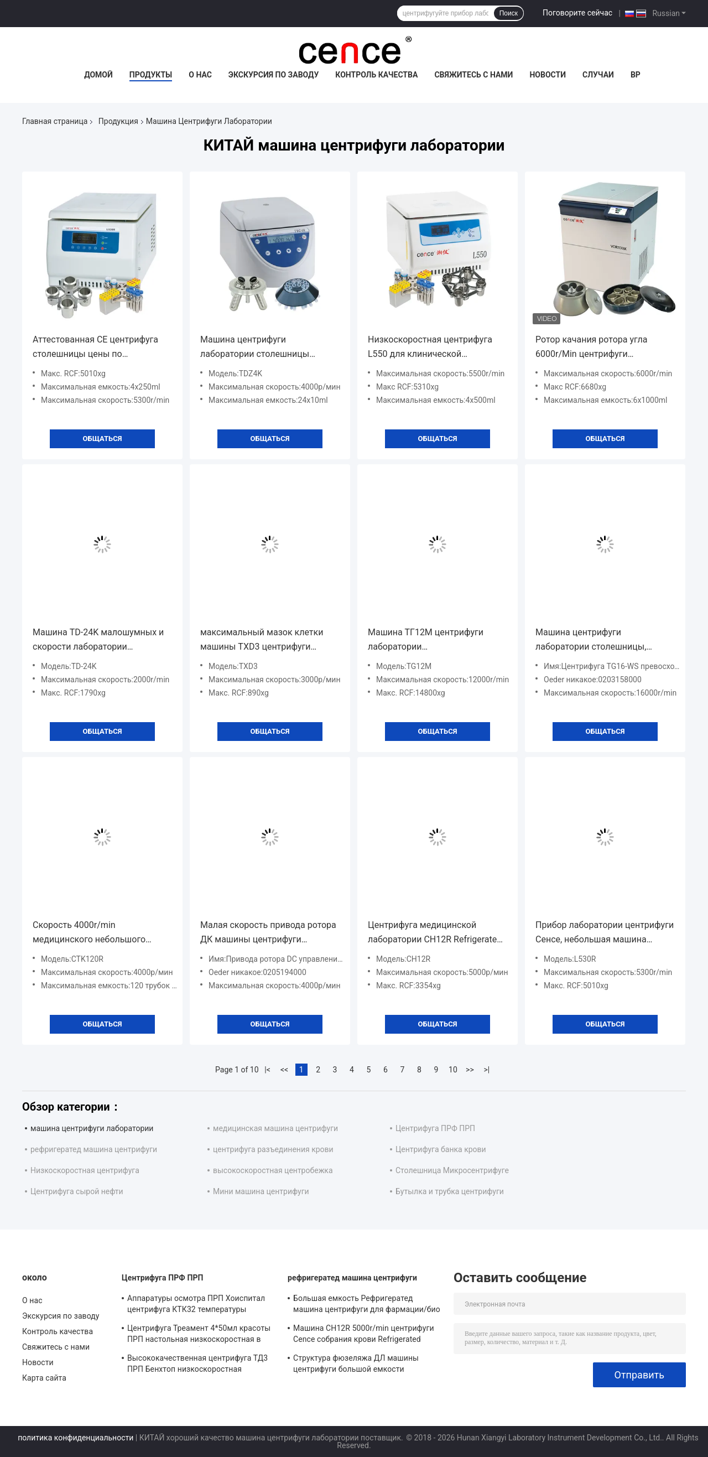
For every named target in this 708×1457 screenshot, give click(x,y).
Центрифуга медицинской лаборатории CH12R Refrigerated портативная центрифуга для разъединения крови (435, 933)
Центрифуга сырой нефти (76, 1191)
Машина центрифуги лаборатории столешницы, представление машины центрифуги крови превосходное (603, 640)
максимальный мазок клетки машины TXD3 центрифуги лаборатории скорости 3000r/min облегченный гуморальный (269, 640)
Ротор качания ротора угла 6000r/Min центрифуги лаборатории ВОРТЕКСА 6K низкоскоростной (592, 347)
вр (636, 74)
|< (267, 1069)
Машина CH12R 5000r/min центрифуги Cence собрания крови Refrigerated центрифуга (363, 1335)
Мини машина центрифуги (261, 1191)
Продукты (151, 74)
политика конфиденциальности (75, 1437)
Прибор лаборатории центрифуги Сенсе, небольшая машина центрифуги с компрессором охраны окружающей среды (604, 933)
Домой (98, 74)
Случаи (598, 74)
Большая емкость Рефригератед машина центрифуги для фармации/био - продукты (366, 1305)
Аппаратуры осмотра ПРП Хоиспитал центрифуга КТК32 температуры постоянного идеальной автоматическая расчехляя (196, 1305)
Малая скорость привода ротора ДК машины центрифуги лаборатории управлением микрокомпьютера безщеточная (268, 933)
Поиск (508, 13)
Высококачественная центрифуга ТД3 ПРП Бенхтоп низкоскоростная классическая (197, 1365)
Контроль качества (376, 74)
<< (284, 1069)
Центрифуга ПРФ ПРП (435, 1128)
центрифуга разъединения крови (273, 1149)
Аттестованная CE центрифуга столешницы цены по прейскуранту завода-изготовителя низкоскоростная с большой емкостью (101, 347)
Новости (547, 74)
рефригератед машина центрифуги (93, 1149)
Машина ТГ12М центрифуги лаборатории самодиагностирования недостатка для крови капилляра (437, 640)
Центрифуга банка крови (440, 1149)
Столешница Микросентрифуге (452, 1170)
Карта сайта (44, 1377)
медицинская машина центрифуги (275, 1128)
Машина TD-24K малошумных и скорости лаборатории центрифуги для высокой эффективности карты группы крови (98, 640)
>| (487, 1069)
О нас (200, 74)
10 (453, 1069)
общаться (102, 438)
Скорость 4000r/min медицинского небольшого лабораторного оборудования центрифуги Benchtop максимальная (95, 933)
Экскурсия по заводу (273, 74)
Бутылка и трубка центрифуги (449, 1191)
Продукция (118, 121)
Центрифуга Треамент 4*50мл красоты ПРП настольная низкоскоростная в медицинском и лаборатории (198, 1335)
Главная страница (54, 121)
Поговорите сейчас (577, 12)
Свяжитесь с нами (473, 74)
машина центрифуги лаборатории (91, 1128)
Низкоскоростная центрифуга (84, 1170)
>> (470, 1069)
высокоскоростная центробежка (273, 1170)
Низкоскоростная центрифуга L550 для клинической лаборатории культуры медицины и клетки (430, 347)
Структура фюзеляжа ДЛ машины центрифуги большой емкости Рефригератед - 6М (356, 1365)
